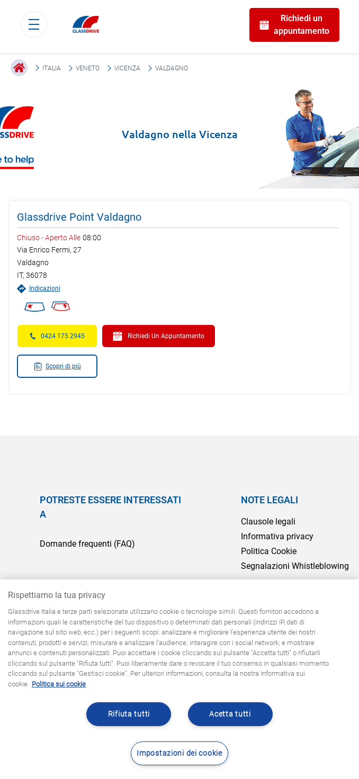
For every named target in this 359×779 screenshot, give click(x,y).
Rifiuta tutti (129, 714)
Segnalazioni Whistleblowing (295, 566)
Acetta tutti (230, 714)
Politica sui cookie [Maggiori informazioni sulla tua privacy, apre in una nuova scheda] (59, 684)
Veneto (88, 68)
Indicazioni (38, 288)
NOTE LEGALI (269, 499)
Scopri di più (57, 366)
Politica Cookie (269, 551)
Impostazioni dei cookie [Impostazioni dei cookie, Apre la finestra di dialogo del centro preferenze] (179, 753)
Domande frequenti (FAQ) (87, 544)
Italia (51, 68)
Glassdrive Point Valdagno (79, 217)
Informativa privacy (277, 536)
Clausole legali (268, 522)
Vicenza (127, 68)
